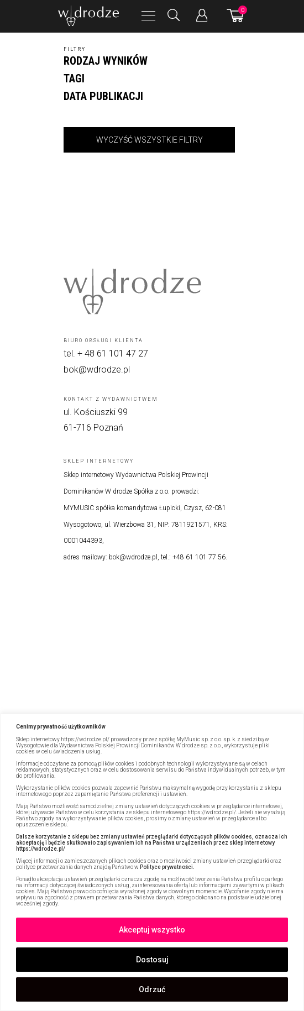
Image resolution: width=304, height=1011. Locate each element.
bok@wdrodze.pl (97, 369)
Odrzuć (152, 989)
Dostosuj (152, 959)
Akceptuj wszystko (152, 929)
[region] (152, 862)
